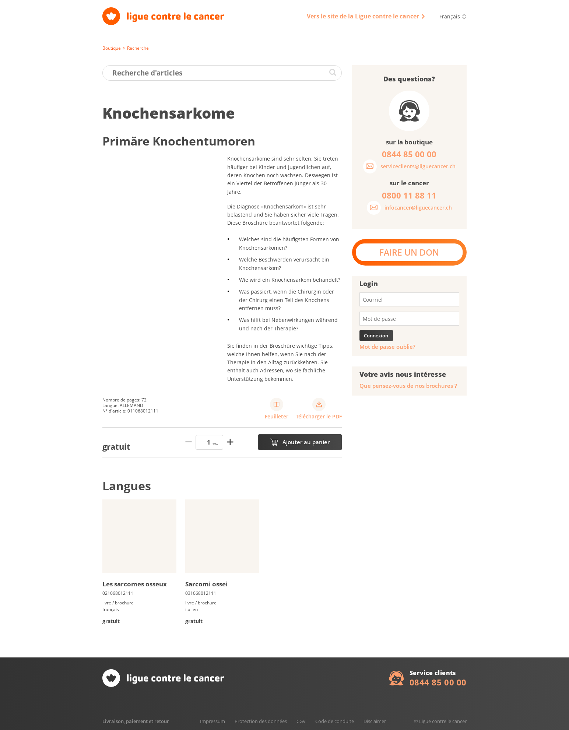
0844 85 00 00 (438, 682)
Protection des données (261, 721)
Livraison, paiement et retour (135, 721)
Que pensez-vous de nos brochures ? (408, 386)
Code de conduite (334, 721)
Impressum (212, 721)
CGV (301, 721)
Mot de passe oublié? (387, 347)
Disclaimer (374, 721)
